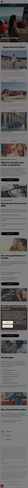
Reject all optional (7, 326)
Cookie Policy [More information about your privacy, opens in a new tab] (20, 319)
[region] (14, 318)
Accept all (8, 322)
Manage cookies (19, 322)
